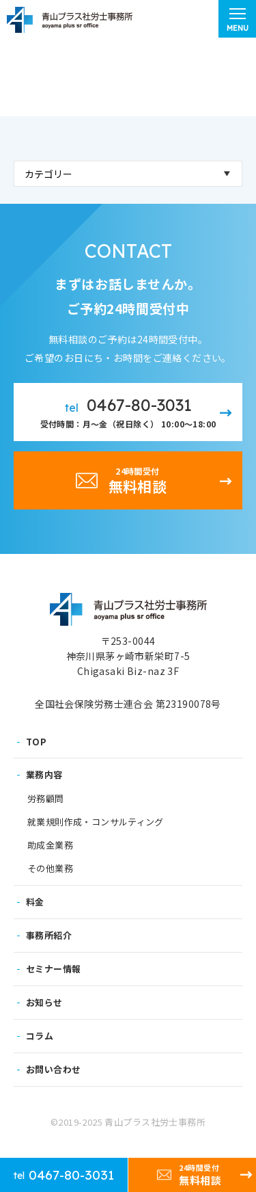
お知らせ (44, 1002)
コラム (39, 1035)
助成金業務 (50, 845)
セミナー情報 (53, 968)
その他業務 (50, 868)
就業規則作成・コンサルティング (95, 822)
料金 (35, 901)
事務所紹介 (49, 935)
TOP (36, 741)
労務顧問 (45, 799)
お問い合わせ (53, 1069)
